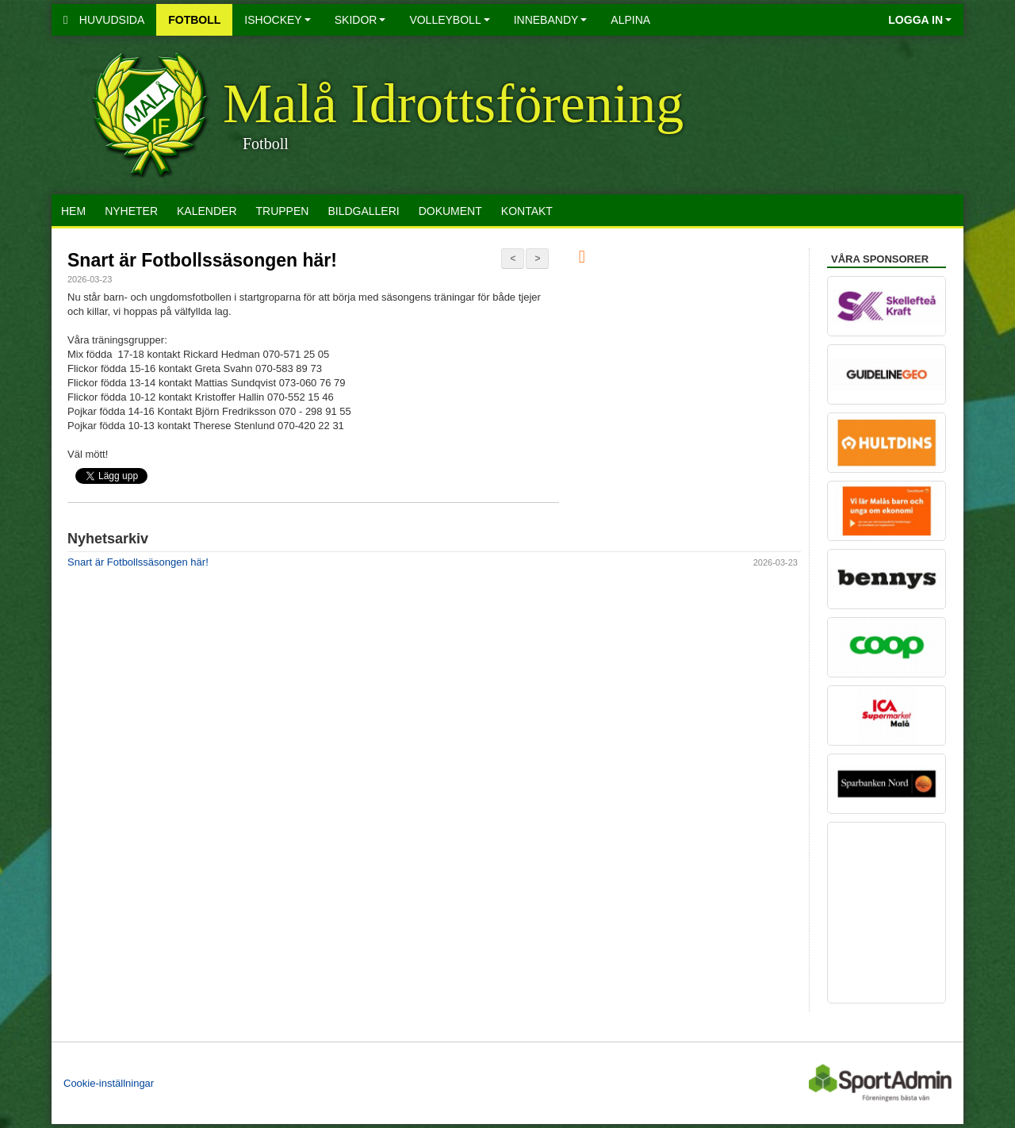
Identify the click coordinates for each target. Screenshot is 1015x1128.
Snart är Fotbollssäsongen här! (202, 260)
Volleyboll (449, 19)
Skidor (360, 19)
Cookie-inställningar (108, 1083)
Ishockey (277, 19)
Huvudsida (103, 19)
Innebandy (551, 19)
